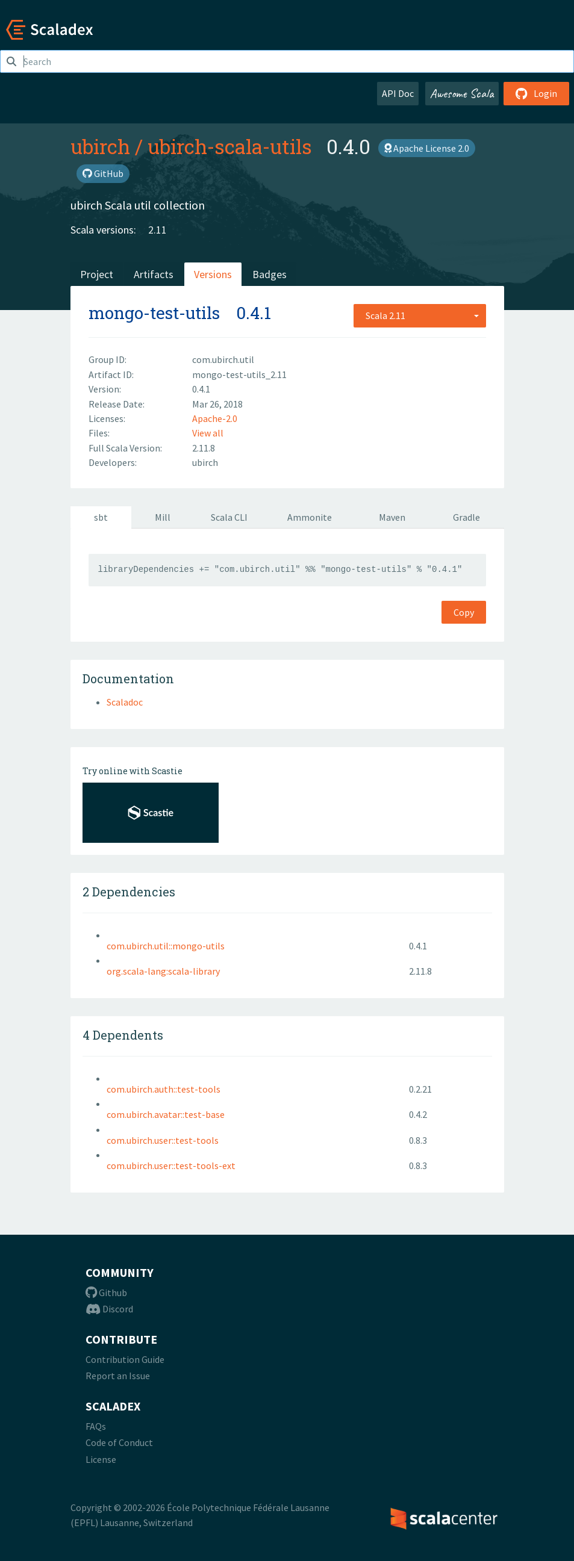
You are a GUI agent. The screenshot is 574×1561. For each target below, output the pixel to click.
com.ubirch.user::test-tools (163, 1140)
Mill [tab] (162, 517)
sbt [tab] (101, 517)
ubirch (100, 146)
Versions (213, 274)
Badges (269, 274)
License (101, 1459)
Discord (109, 1309)
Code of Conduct (119, 1442)
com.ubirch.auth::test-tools (163, 1089)
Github (106, 1292)
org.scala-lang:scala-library (163, 971)
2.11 (157, 230)
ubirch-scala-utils (230, 146)
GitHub (103, 173)
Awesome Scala (462, 93)
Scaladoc (125, 702)
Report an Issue (118, 1376)
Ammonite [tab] (309, 517)
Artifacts (153, 274)
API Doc (398, 93)
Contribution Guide (125, 1359)
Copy (464, 612)
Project (96, 274)
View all (207, 433)
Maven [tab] (392, 517)
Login (536, 93)
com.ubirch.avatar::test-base (166, 1114)
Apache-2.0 (214, 418)
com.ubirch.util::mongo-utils (166, 946)
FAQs (96, 1426)
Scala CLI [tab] (229, 517)
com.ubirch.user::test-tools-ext (171, 1165)
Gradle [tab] (466, 517)
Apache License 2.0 (426, 148)
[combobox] (420, 315)
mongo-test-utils (154, 313)
